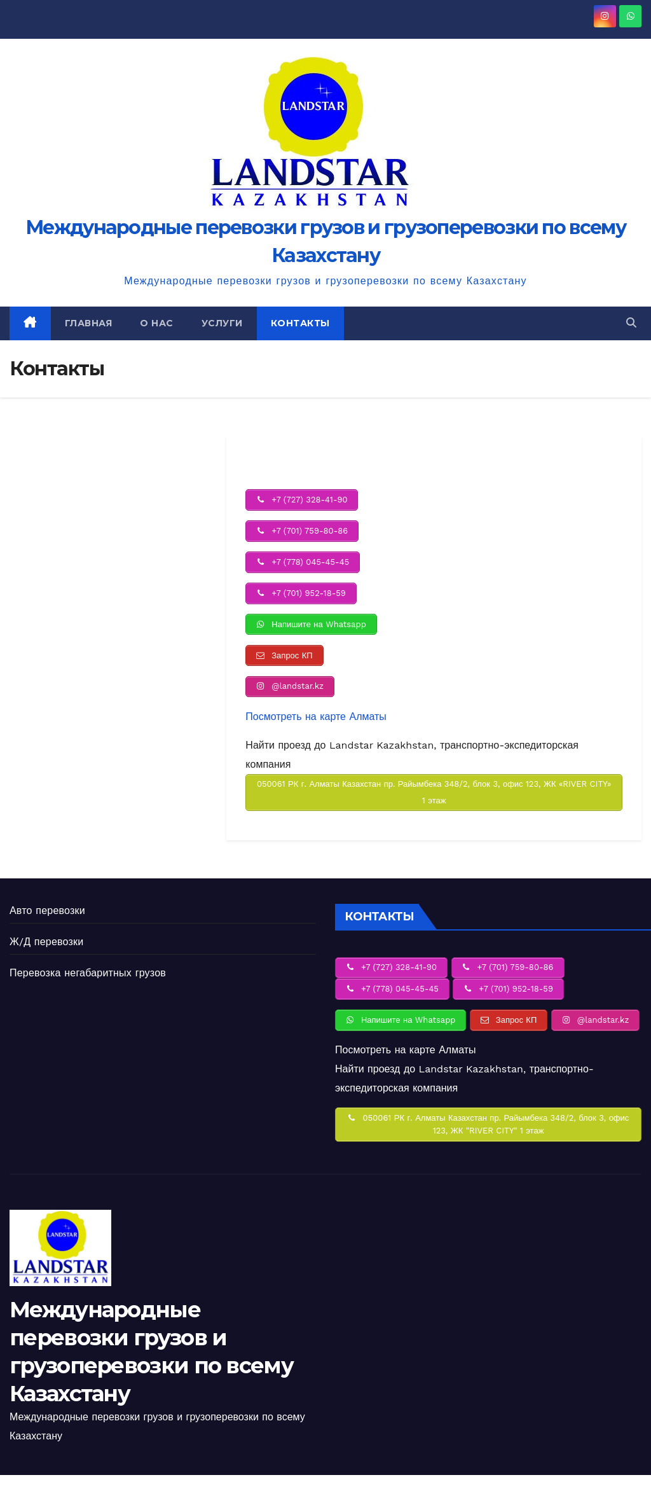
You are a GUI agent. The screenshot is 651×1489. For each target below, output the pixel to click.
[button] (631, 323)
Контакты (300, 323)
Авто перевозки (47, 919)
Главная (89, 323)
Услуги (222, 323)
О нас (157, 323)
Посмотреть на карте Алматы (316, 726)
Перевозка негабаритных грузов (88, 981)
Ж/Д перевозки (46, 950)
